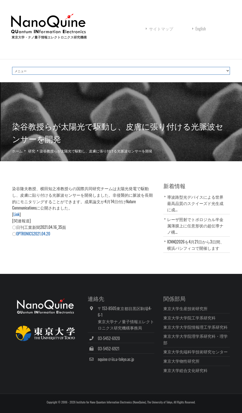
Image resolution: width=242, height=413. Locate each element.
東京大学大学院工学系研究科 (189, 318)
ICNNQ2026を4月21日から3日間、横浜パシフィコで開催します (195, 245)
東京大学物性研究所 (181, 361)
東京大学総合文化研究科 (185, 370)
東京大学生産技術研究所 (185, 308)
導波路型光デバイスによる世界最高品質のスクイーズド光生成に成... (195, 203)
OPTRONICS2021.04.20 (33, 234)
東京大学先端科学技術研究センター (195, 352)
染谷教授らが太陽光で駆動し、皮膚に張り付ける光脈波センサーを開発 (96, 150)
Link (17, 214)
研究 (31, 150)
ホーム (17, 150)
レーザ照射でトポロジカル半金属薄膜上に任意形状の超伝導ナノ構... (195, 225)
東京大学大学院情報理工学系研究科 (195, 327)
